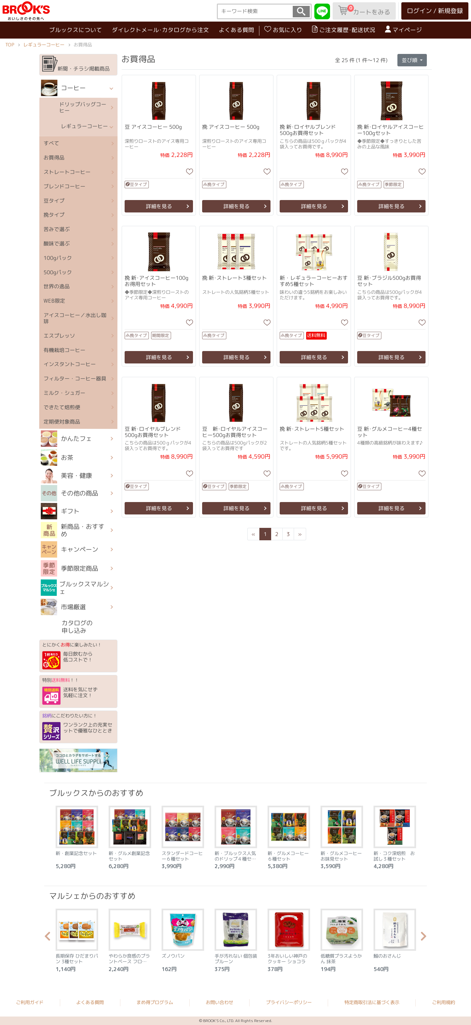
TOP (9, 44)
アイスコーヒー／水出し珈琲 (75, 318)
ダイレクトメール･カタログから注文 (160, 30)
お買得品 (54, 157)
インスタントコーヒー (70, 364)
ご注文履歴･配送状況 (343, 29)
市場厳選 (63, 606)
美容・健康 (66, 475)
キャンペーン (69, 549)
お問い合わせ (219, 1002)
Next (423, 938)
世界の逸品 (57, 286)
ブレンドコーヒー (64, 186)
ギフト (60, 511)
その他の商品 (69, 493)
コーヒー (63, 88)
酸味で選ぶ (57, 243)
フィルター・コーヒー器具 (75, 378)
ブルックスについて (75, 29)
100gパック (58, 257)
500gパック (58, 272)
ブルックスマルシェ (75, 588)
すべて (51, 143)
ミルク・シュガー (64, 392)
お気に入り (283, 29)
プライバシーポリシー (289, 1002)
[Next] (300, 534)
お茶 (57, 457)
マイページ (403, 29)
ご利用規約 (443, 1002)
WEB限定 (54, 300)
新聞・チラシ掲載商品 (76, 64)
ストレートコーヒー (67, 172)
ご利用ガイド (30, 1002)
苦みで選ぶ (57, 229)
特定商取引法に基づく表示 (371, 1002)
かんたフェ (66, 438)
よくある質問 (236, 30)
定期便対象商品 (62, 421)
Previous (47, 938)
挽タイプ (54, 214)
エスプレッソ (59, 335)
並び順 (410, 60)
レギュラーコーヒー (43, 44)
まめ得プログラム (154, 1002)
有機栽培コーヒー (64, 349)
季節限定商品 (69, 568)
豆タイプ (54, 200)
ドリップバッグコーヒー (73, 107)
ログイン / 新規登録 (435, 10)
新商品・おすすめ (72, 530)
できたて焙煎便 (62, 407)
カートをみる (364, 10)
